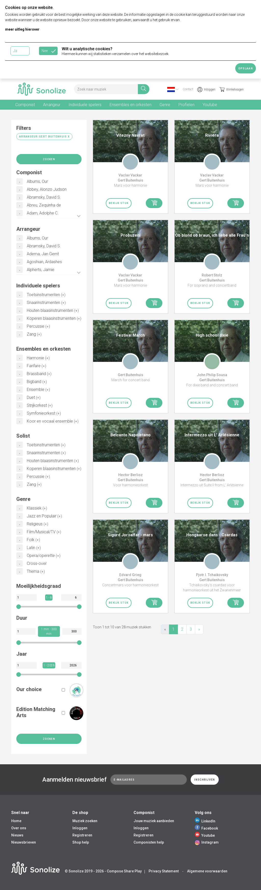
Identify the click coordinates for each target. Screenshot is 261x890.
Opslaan (245, 68)
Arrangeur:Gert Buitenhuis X (44, 136)
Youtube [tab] (210, 104)
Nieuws (17, 835)
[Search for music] (106, 89)
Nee (45, 51)
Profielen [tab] (186, 104)
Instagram (207, 842)
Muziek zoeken (84, 821)
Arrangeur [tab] (51, 104)
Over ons (18, 828)
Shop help (80, 842)
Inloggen (206, 89)
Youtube (205, 835)
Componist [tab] (25, 104)
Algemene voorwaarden (207, 871)
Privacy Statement (164, 871)
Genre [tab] (165, 104)
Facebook (206, 828)
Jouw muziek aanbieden (154, 821)
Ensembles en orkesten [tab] (130, 104)
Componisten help (149, 842)
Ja (15, 51)
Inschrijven (204, 779)
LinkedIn (205, 821)
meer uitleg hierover (22, 29)
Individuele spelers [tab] (85, 104)
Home (16, 821)
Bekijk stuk (118, 203)
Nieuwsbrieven (23, 842)
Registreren (82, 835)
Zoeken (49, 159)
